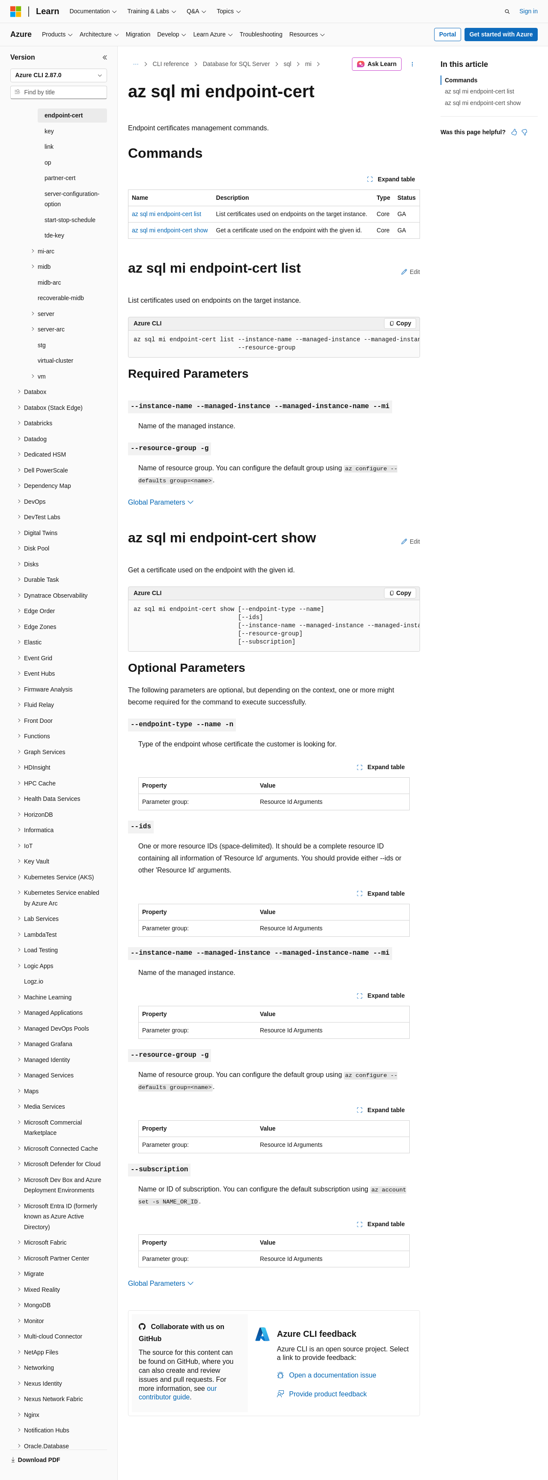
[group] (274, 344)
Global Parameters (161, 502)
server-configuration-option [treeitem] (72, 199)
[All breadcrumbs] (135, 64)
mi (308, 63)
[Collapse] (105, 57)
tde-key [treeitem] (54, 235)
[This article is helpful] (514, 132)
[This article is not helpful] (524, 132)
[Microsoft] (15, 11)
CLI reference (171, 63)
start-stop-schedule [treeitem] (70, 220)
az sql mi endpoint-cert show (170, 230)
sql (288, 63)
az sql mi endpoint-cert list (166, 214)
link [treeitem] (49, 146)
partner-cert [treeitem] (60, 177)
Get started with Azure (501, 34)
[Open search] (507, 11)
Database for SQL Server (236, 63)
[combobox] (58, 75)
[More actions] (412, 64)
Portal (447, 34)
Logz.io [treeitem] (33, 981)
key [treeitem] (49, 131)
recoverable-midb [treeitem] (61, 298)
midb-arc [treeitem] (49, 282)
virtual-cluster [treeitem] (55, 360)
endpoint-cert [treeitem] (64, 115)
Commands (461, 80)
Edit (410, 271)
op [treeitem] (48, 162)
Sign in (528, 11)
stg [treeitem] (42, 345)
